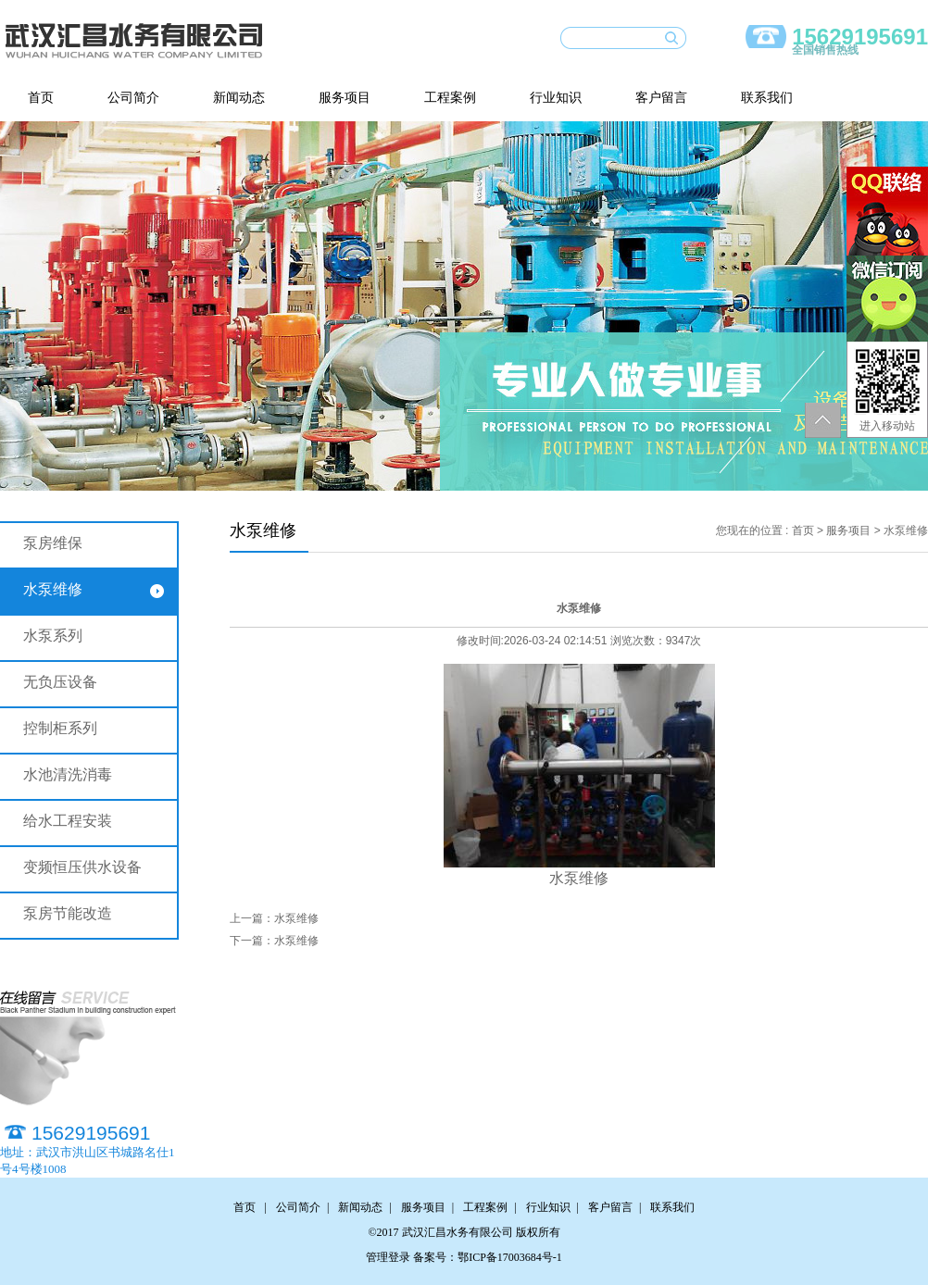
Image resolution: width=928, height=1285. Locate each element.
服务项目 (344, 98)
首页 (41, 98)
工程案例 (450, 98)
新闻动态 (239, 98)
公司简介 (133, 98)
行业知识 (556, 98)
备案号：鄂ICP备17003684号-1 (487, 1257)
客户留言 (661, 98)
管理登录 (388, 1257)
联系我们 (767, 98)
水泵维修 (296, 918)
